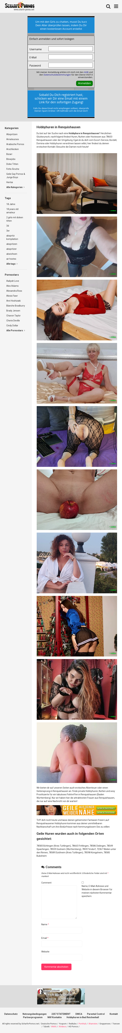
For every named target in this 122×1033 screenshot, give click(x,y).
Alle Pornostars (15, 330)
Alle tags (11, 264)
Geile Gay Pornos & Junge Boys (15, 176)
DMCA (78, 1014)
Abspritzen (11, 134)
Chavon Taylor (13, 315)
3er (8, 230)
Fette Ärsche (12, 169)
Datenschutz (11, 1014)
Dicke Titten (12, 164)
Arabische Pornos (15, 144)
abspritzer (11, 249)
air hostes (11, 259)
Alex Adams (12, 286)
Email (44, 938)
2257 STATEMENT (61, 1014)
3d (7, 225)
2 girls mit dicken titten (14, 219)
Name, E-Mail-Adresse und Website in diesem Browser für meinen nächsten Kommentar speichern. (97, 891)
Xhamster (92, 1023)
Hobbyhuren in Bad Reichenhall (83, 1017)
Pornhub (82, 1023)
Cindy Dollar (12, 325)
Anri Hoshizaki (13, 300)
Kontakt (114, 1014)
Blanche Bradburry (15, 305)
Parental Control (96, 1014)
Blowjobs (10, 159)
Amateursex (12, 139)
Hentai (9, 182)
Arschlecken (12, 149)
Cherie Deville (13, 320)
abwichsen (11, 254)
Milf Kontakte (54, 1017)
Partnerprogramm (33, 1017)
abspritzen (11, 244)
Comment (46, 882)
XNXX (53, 1026)
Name (45, 924)
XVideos (62, 1026)
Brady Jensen (13, 310)
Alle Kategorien (15, 187)
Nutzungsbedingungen (35, 1014)
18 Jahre (10, 204)
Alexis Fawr (12, 296)
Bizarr (9, 154)
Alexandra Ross (14, 291)
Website (45, 951)
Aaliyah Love (12, 281)
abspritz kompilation (12, 237)
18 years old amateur (12, 211)
